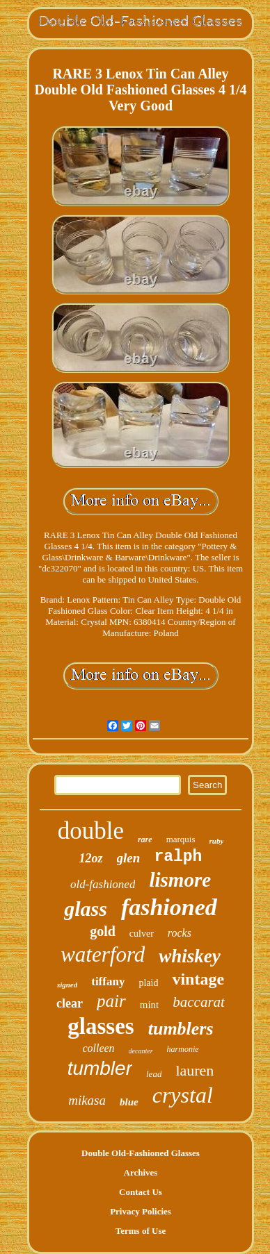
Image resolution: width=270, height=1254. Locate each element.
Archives (141, 1172)
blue (129, 1101)
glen (129, 858)
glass (85, 908)
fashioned (169, 907)
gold (103, 931)
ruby (216, 841)
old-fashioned (103, 884)
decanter (141, 1051)
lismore (180, 880)
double (91, 830)
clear (69, 1003)
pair (111, 1001)
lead (153, 1074)
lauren (194, 1070)
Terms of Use (141, 1231)
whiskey (190, 956)
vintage (198, 979)
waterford (103, 954)
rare (145, 839)
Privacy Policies (140, 1211)
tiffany (108, 981)
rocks (179, 933)
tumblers (181, 1029)
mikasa (87, 1100)
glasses (101, 1026)
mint (149, 1004)
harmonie (183, 1049)
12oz (91, 858)
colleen (98, 1048)
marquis (181, 839)
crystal (182, 1094)
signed (67, 984)
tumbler (100, 1068)
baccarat (199, 1002)
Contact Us (140, 1192)
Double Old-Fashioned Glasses (140, 1153)
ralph (178, 857)
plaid (148, 983)
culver (141, 933)
